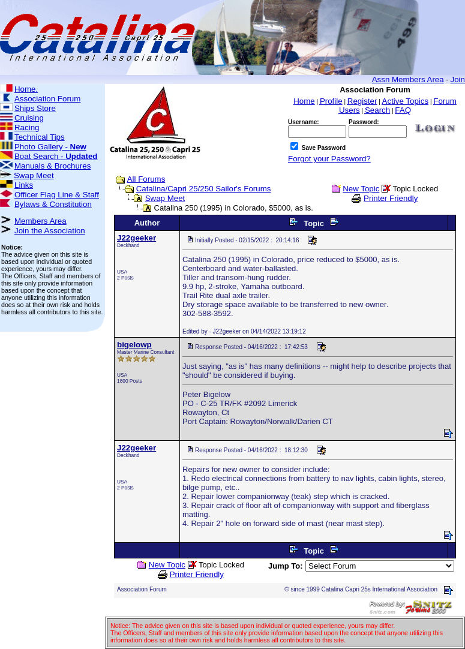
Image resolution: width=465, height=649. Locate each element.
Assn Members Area (408, 79)
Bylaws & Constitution (53, 204)
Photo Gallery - (50, 146)
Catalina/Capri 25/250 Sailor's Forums (203, 188)
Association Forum (47, 98)
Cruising (29, 117)
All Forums (146, 179)
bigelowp (134, 344)
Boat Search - (56, 156)
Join (458, 79)
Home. (26, 89)
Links (23, 185)
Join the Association (49, 230)
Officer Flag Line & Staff (56, 194)
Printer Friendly (391, 198)
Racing (27, 127)
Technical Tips (39, 137)
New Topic (361, 188)
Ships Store (35, 108)
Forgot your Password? (329, 158)
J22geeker (136, 237)
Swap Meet (34, 175)
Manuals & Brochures (52, 165)
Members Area (40, 221)
